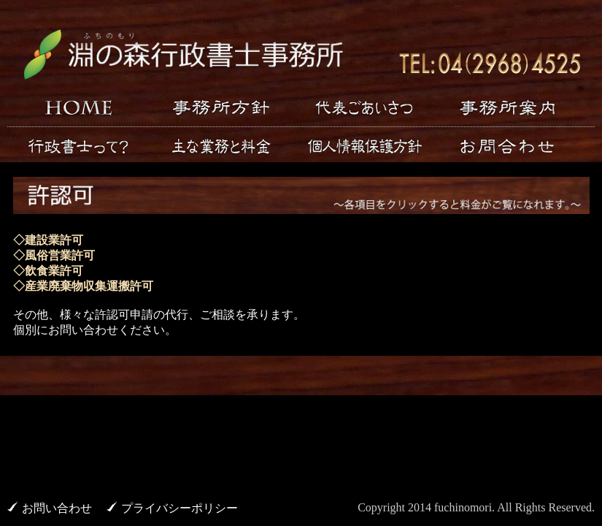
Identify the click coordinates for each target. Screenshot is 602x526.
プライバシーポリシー (179, 508)
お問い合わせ (57, 508)
